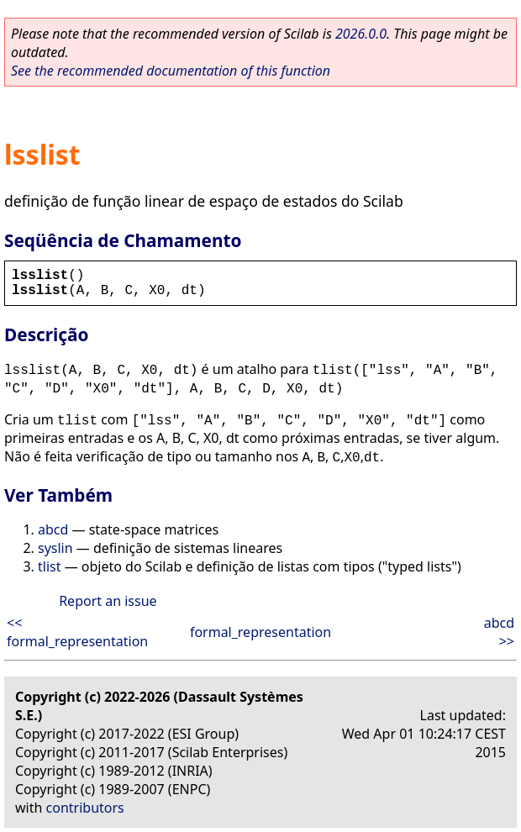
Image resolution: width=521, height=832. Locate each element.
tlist (49, 566)
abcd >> (499, 631)
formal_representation (260, 632)
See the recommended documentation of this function (170, 70)
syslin (55, 548)
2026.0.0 (361, 33)
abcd (53, 529)
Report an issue (107, 601)
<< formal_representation (77, 631)
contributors (85, 807)
